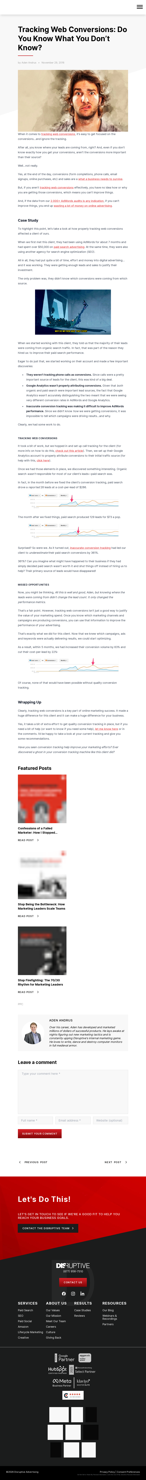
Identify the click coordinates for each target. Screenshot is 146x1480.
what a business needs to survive (100, 179)
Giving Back (53, 1337)
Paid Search (25, 1310)
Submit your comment (39, 1133)
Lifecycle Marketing (30, 1332)
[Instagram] (73, 1294)
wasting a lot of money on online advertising (83, 205)
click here (43, 460)
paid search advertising (69, 247)
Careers (51, 1326)
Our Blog (108, 1310)
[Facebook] (64, 1294)
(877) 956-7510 (73, 1271)
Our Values (53, 1310)
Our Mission (53, 1315)
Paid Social (25, 1321)
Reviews (79, 1315)
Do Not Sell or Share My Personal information (91, 1474)
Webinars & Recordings (109, 1317)
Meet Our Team (56, 1321)
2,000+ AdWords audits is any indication (77, 200)
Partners (108, 1324)
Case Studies (82, 1310)
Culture (50, 1332)
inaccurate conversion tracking (90, 547)
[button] (139, 7)
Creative (23, 1337)
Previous (33, 1162)
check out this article (69, 450)
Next (116, 1162)
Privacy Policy (107, 1471)
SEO (20, 1315)
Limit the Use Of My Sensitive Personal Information (123, 1474)
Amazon (23, 1326)
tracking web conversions (58, 134)
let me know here (106, 729)
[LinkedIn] (82, 1294)
